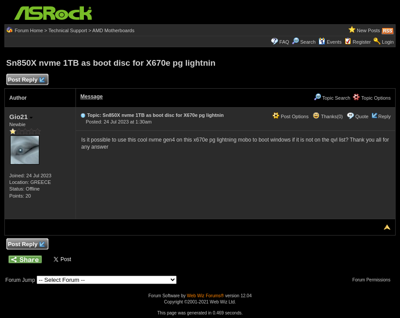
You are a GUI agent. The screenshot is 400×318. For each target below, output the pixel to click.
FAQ (284, 42)
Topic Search (332, 98)
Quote (362, 116)
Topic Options (372, 98)
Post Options (290, 116)
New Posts (368, 30)
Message (91, 97)
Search (308, 42)
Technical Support (68, 30)
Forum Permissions (373, 279)
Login (388, 42)
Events (330, 42)
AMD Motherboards (113, 30)
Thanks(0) (328, 116)
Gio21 (21, 116)
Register (362, 42)
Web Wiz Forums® (205, 295)
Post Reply (26, 80)
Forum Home (29, 30)
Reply (384, 116)
